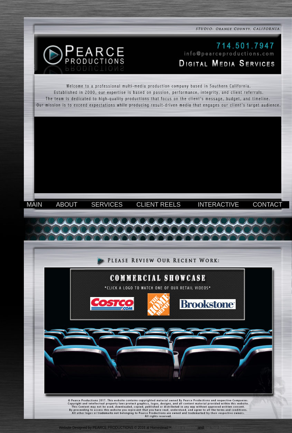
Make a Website (184, 428)
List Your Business (219, 428)
